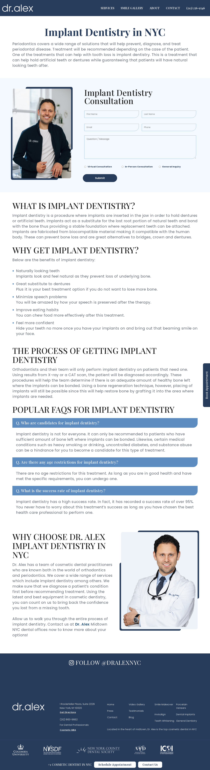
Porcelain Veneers (181, 706)
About (154, 8)
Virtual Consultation (100, 166)
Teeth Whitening (164, 721)
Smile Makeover (164, 704)
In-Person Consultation (139, 166)
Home (110, 704)
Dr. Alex (82, 624)
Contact (173, 8)
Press (110, 711)
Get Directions (68, 712)
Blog (131, 717)
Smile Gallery (132, 8)
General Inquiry (171, 166)
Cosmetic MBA (68, 730)
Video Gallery (137, 704)
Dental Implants (185, 714)
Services (107, 8)
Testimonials (136, 711)
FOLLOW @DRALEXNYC (105, 662)
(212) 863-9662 (69, 719)
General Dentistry (186, 721)
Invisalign (160, 714)
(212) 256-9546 (195, 8)
